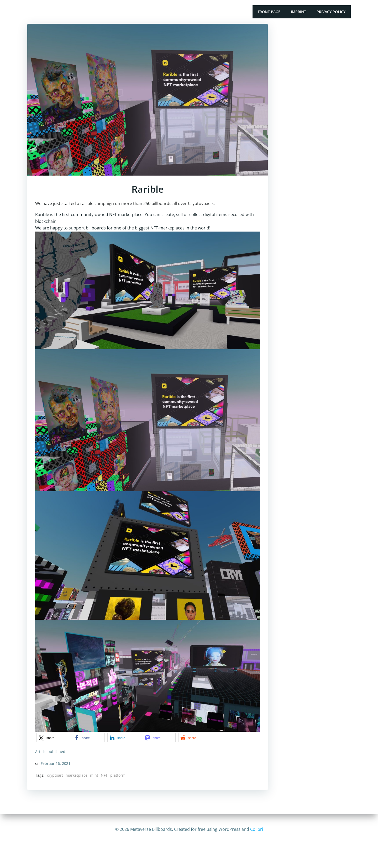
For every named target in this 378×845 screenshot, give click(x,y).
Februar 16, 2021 (55, 763)
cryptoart (55, 775)
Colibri (256, 829)
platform (117, 775)
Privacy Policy (331, 11)
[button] (52, 737)
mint (94, 775)
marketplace (76, 775)
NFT (104, 775)
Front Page (269, 11)
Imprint (298, 11)
